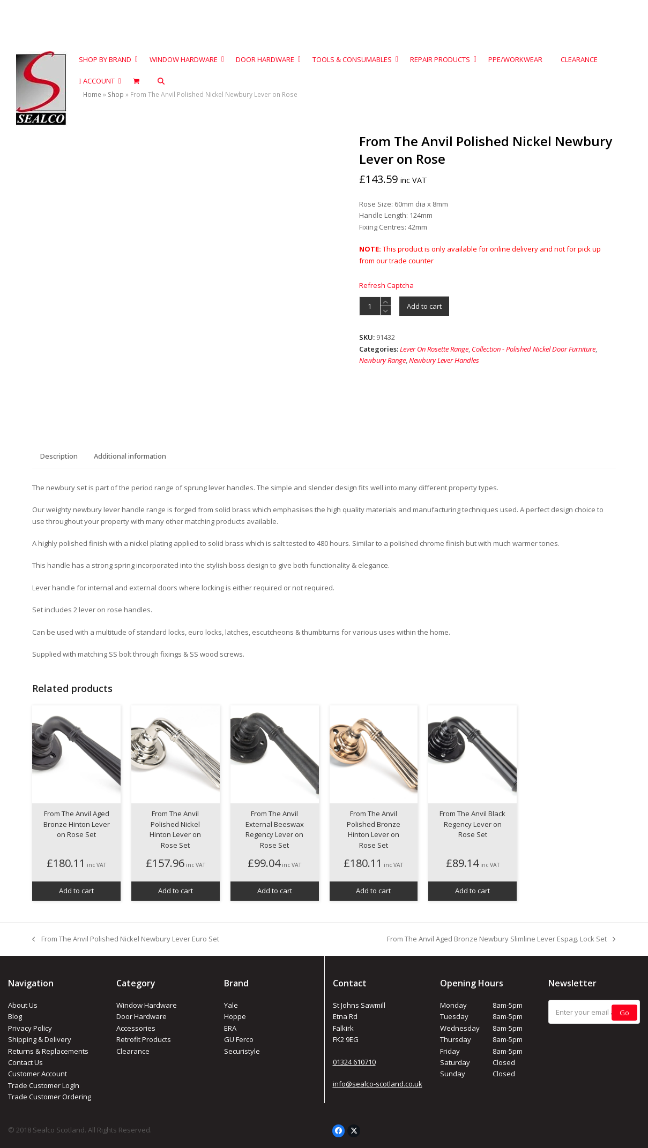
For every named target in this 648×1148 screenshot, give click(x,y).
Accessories (135, 1028)
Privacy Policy (30, 1028)
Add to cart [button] (76, 890)
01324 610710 (354, 1062)
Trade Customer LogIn (43, 1085)
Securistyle (242, 1051)
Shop (116, 94)
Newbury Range (382, 360)
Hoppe (235, 1016)
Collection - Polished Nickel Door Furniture (533, 349)
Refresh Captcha (386, 285)
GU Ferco (239, 1039)
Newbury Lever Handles (444, 360)
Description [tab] (59, 456)
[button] (161, 81)
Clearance (133, 1051)
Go (624, 1012)
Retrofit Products (143, 1039)
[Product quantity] (370, 306)
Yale (231, 1005)
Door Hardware (141, 1016)
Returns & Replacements (48, 1051)
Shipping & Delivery (39, 1039)
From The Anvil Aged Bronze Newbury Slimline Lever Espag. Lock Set (501, 939)
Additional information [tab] (130, 456)
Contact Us (25, 1062)
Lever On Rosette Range (434, 349)
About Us (23, 1005)
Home (92, 94)
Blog (15, 1016)
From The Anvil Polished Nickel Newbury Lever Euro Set (125, 939)
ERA (230, 1028)
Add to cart (424, 306)
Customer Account (37, 1073)
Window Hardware (146, 1005)
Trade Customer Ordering (49, 1096)
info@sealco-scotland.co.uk (377, 1084)
